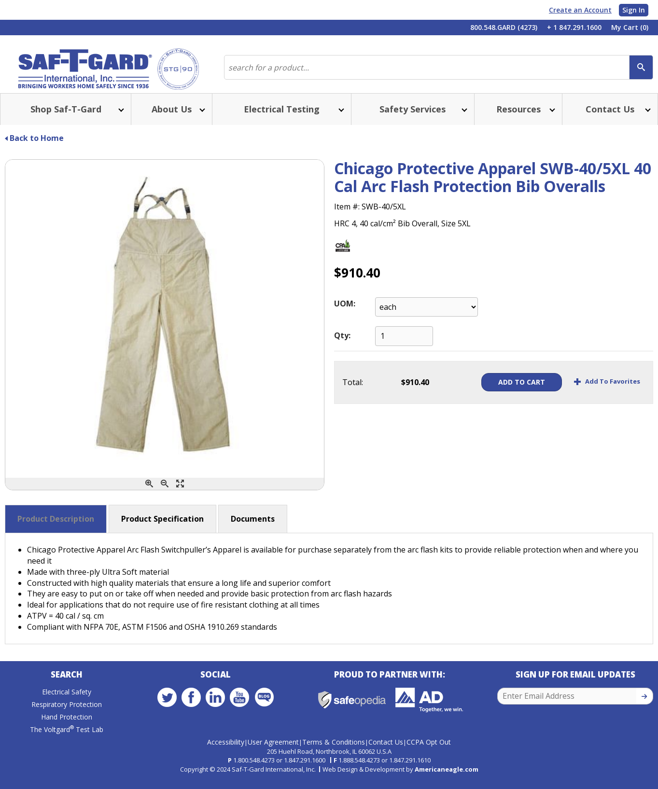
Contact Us (385, 749)
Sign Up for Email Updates (575, 686)
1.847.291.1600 (304, 767)
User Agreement (273, 749)
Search (67, 686)
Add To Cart (506, 391)
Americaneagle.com (446, 776)
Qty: (342, 345)
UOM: (344, 313)
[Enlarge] (180, 493)
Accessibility (225, 749)
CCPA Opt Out (428, 749)
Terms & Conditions (333, 749)
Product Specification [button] (162, 528)
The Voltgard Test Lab (66, 741)
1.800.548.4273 (254, 767)
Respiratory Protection (66, 715)
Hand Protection (66, 728)
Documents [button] (253, 528)
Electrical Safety (66, 703)
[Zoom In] (149, 493)
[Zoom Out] (164, 493)
